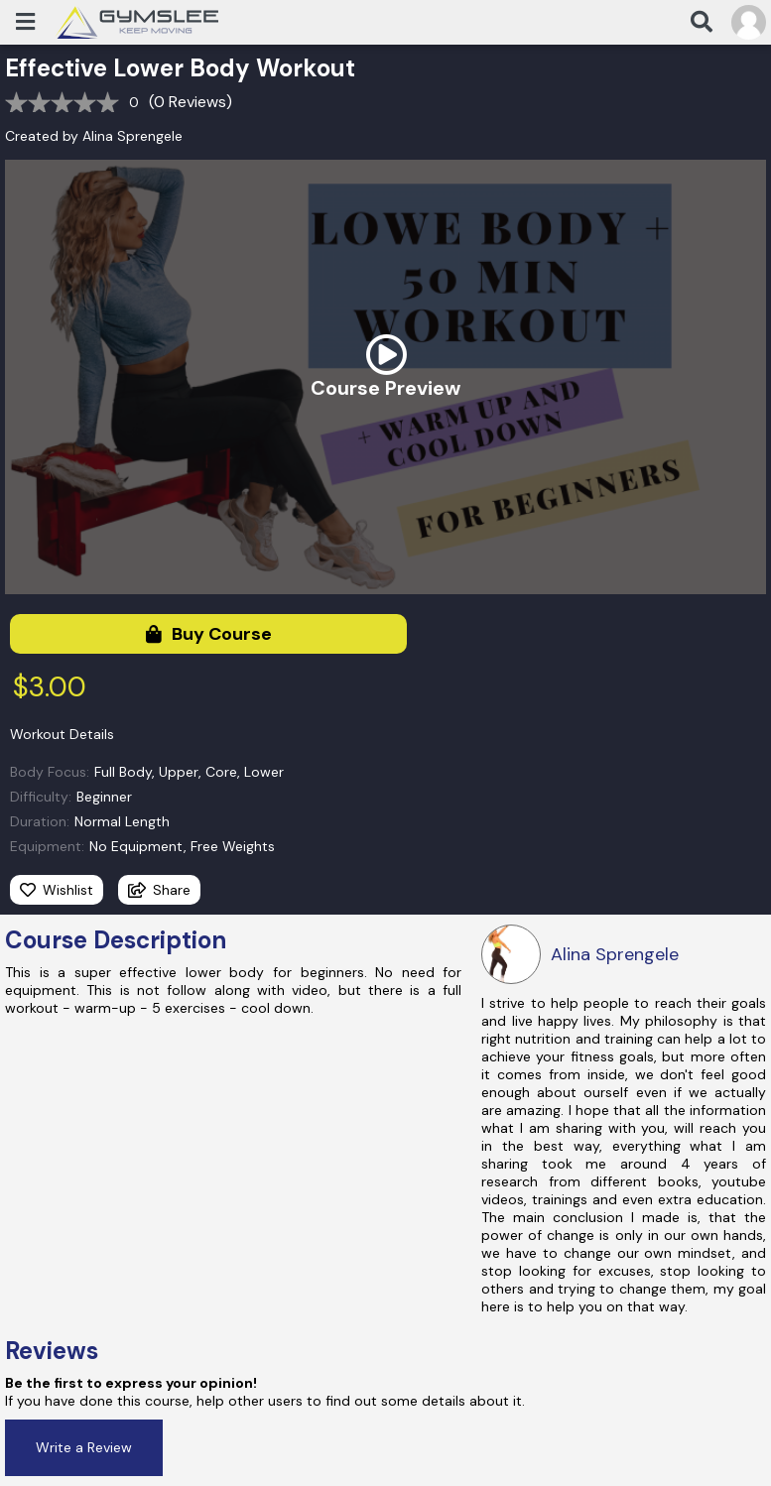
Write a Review (84, 1447)
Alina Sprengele (132, 136)
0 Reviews (190, 101)
